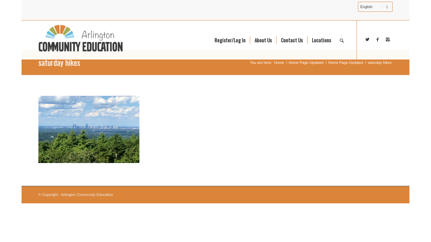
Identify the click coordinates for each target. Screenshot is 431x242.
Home (279, 63)
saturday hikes (59, 62)
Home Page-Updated (306, 63)
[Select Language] (375, 7)
